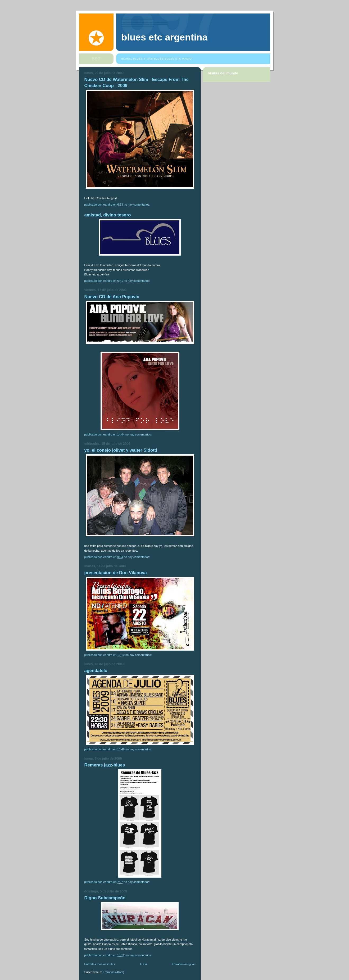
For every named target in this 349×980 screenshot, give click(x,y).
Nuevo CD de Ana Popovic (111, 296)
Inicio (143, 964)
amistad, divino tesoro (107, 214)
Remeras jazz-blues (104, 765)
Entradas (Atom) (113, 972)
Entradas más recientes (99, 964)
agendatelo (95, 670)
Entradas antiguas (183, 964)
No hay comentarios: (137, 204)
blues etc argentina (164, 37)
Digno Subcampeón (105, 897)
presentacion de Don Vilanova (115, 572)
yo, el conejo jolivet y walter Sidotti (120, 450)
